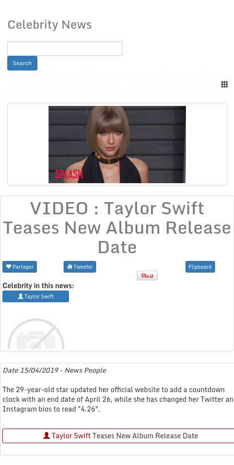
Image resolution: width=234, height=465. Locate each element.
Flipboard (200, 266)
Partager (19, 266)
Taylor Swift (67, 435)
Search (22, 63)
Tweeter (80, 266)
